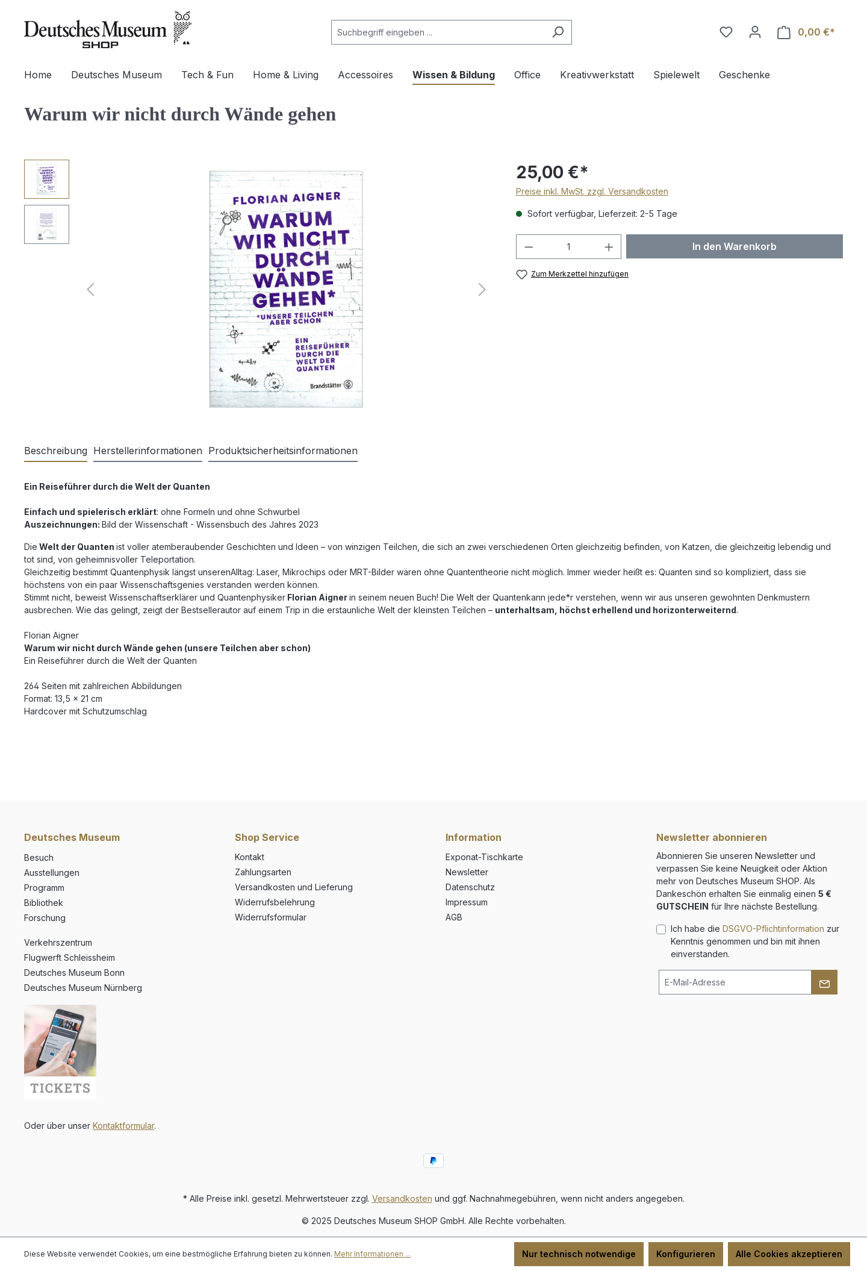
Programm (44, 887)
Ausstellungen (51, 872)
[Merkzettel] (726, 32)
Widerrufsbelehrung (275, 902)
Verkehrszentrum (58, 942)
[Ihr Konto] (755, 32)
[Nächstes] (482, 289)
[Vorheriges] (90, 289)
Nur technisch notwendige (579, 1254)
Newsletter (467, 872)
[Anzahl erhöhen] (609, 246)
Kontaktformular (123, 1125)
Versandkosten (402, 1198)
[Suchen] (558, 32)
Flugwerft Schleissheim (69, 957)
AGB (454, 917)
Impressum (467, 902)
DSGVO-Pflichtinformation (773, 928)
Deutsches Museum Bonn (74, 972)
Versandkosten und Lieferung (294, 887)
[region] (258, 289)
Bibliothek (43, 903)
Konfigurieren (685, 1254)
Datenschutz (470, 887)
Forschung (45, 918)
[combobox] (437, 32)
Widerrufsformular (270, 917)
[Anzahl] (568, 246)
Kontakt (249, 857)
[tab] (55, 451)
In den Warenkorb (734, 246)
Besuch (39, 857)
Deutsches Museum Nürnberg (83, 987)
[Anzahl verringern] (528, 246)
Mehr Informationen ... (372, 1253)
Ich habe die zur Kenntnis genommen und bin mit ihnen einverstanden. (755, 941)
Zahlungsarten (263, 872)
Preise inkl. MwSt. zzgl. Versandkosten (592, 191)
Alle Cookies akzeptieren (789, 1254)
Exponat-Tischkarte (484, 857)
